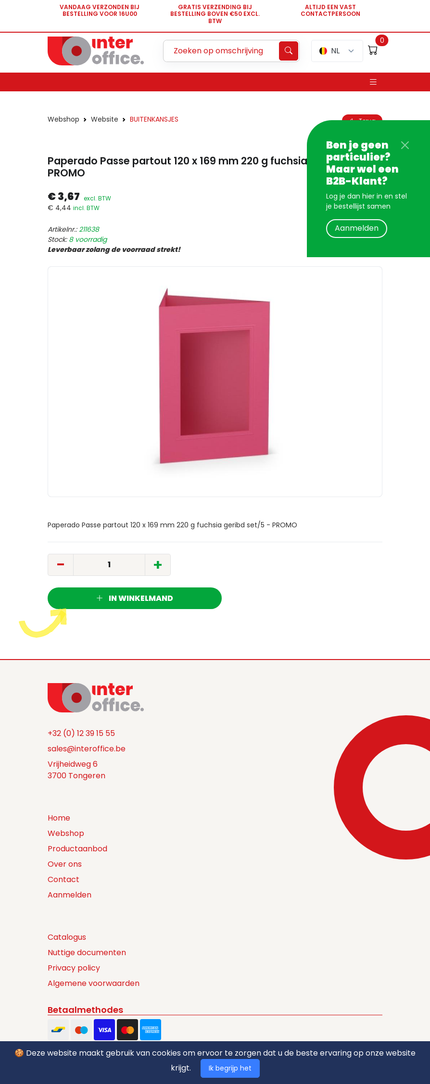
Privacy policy (74, 967)
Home (59, 817)
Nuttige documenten (87, 952)
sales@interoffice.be (87, 748)
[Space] (96, 697)
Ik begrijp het (230, 1068)
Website (104, 119)
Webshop (63, 119)
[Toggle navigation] (373, 82)
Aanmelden (357, 228)
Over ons (65, 864)
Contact (63, 879)
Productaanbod (77, 848)
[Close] (405, 145)
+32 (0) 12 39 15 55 (81, 733)
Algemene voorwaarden (93, 983)
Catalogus (67, 937)
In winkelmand (134, 598)
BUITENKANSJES (154, 119)
